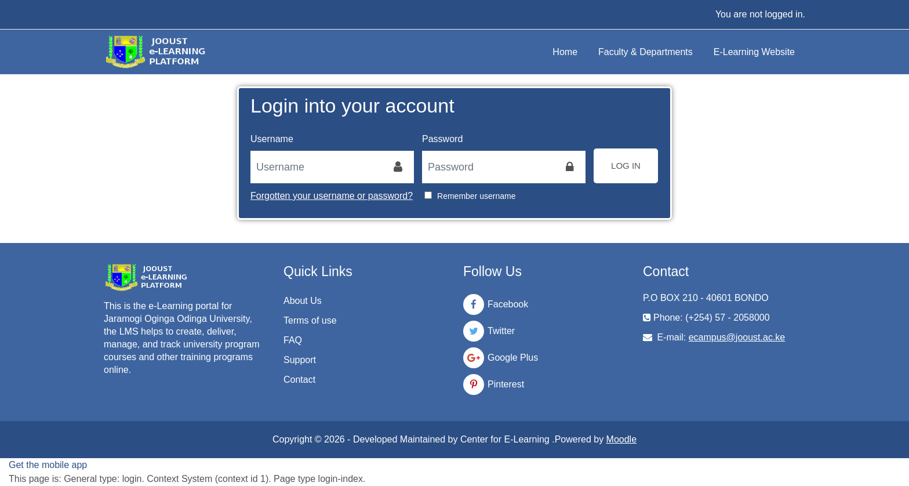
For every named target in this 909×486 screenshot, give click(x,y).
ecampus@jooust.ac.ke (737, 337)
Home (564, 52)
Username (271, 139)
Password (442, 139)
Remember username (476, 196)
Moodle (621, 439)
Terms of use (310, 320)
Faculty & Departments (645, 52)
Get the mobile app (48, 465)
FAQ (292, 340)
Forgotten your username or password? (331, 196)
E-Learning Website (754, 52)
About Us (302, 301)
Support (299, 360)
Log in (626, 166)
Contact (299, 380)
